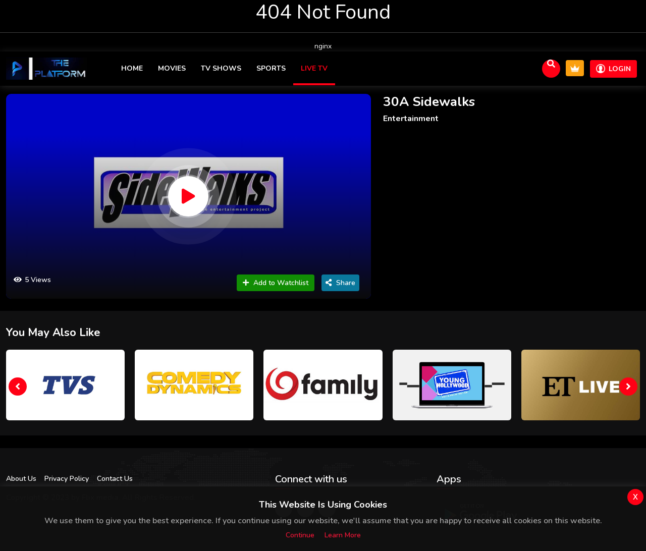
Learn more (343, 535)
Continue (300, 535)
